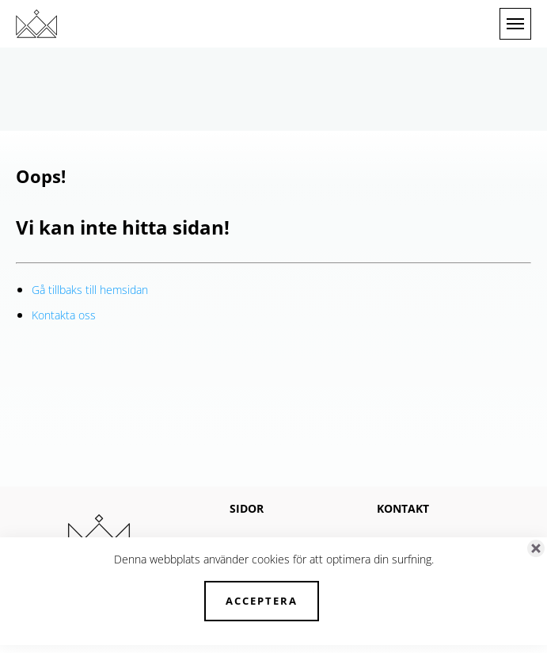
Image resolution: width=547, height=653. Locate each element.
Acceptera (262, 601)
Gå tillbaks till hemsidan (90, 289)
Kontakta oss (64, 315)
